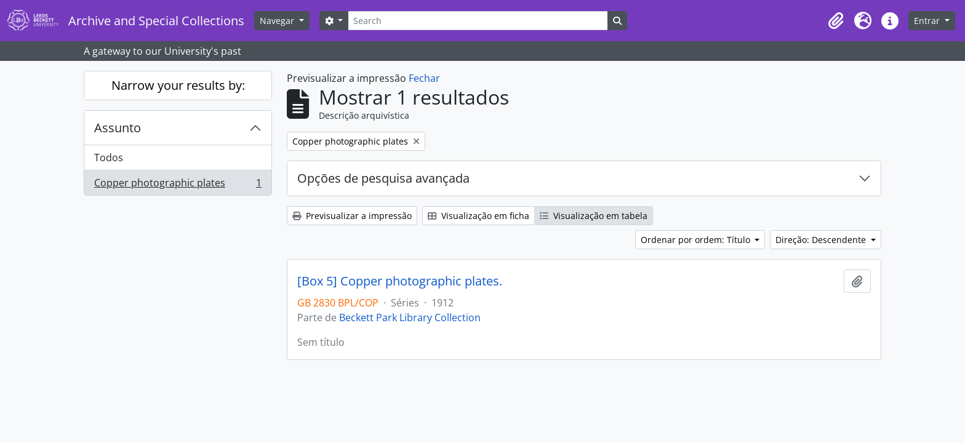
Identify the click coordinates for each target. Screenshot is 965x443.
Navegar (278, 20)
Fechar (424, 78)
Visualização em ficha (478, 216)
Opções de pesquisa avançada (383, 178)
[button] (835, 20)
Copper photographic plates (178, 185)
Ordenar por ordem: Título (697, 239)
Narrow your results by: (178, 85)
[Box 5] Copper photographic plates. (399, 281)
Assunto (117, 127)
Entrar (928, 20)
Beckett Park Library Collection (410, 317)
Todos (108, 157)
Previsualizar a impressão (352, 216)
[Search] (477, 20)
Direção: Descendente (821, 239)
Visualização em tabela (593, 216)
